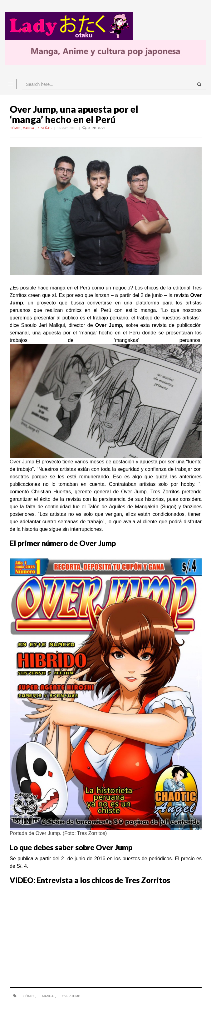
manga (48, 996)
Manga (29, 128)
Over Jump (71, 996)
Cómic (15, 128)
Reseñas (44, 128)
